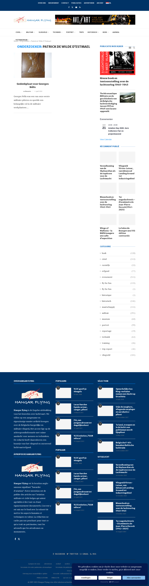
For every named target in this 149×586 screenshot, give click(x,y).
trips (81, 32)
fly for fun (118, 283)
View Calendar (106, 139)
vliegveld (43, 32)
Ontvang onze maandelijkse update (35, 574)
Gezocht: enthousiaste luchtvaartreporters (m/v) (70, 574)
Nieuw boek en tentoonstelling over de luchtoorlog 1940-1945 (114, 81)
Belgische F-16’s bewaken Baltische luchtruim (125, 445)
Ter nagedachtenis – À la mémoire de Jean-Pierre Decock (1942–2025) (127, 203)
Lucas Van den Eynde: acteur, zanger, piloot (80, 407)
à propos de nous (34, 564)
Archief (100, 3)
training (118, 343)
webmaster (27, 91)
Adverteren (89, 3)
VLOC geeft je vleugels (80, 390)
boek (105, 32)
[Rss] (80, 7)
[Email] (76, 7)
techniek (57, 32)
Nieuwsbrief (53, 3)
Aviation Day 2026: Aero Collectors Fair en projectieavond (118, 131)
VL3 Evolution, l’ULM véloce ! (83, 437)
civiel (18, 32)
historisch (92, 32)
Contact (65, 3)
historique (118, 295)
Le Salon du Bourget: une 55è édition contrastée (127, 232)
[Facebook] (68, 7)
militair (29, 32)
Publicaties (76, 3)
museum (118, 319)
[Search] (134, 47)
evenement (118, 277)
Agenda (116, 32)
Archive (67, 564)
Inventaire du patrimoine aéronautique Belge (71, 567)
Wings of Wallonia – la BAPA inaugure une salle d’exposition (107, 233)
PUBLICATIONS (42, 578)
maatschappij (118, 307)
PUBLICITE (55, 578)
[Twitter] (72, 7)
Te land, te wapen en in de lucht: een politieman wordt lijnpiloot (125, 429)
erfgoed (118, 271)
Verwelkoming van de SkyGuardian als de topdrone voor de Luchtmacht (108, 172)
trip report (118, 348)
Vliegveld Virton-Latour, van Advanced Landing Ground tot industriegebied (127, 172)
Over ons (42, 3)
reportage (118, 331)
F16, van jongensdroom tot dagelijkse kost (83, 422)
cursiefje (118, 265)
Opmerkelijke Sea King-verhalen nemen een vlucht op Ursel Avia (125, 393)
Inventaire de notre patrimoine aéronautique (36, 567)
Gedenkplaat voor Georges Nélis (33, 85)
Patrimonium (21, 40)
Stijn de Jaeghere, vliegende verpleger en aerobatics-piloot (125, 411)
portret (70, 32)
